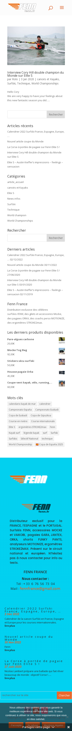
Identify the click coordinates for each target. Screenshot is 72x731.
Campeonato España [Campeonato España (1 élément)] (20, 409)
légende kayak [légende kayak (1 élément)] (31, 432)
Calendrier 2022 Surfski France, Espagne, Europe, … (33, 609)
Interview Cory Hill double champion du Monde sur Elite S (35, 74)
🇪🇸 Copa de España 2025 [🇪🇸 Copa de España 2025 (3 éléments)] (49, 444)
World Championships (45, 83)
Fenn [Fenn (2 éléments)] (52, 427)
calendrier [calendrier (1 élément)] (44, 403)
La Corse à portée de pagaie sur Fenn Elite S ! (33, 147)
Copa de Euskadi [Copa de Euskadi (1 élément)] (18, 415)
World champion (16, 215)
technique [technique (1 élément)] (47, 438)
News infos (13, 198)
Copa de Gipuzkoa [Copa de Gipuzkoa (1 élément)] (41, 415)
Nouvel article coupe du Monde (25, 141)
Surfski (11, 83)
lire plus (10, 626)
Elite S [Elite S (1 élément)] (12, 427)
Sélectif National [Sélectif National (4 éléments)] (29, 438)
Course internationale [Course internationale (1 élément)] (43, 421)
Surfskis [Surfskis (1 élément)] (13, 438)
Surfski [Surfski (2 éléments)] (54, 432)
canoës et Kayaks (48, 79)
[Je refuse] (67, 717)
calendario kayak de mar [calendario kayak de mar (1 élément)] (22, 403)
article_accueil (15, 182)
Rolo (15, 79)
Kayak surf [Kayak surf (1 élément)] (14, 432)
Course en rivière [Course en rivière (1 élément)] (18, 421)
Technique (23, 83)
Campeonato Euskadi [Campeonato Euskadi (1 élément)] (47, 409)
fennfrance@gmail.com (40, 588)
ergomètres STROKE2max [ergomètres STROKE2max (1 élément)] (32, 427)
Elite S (10, 193)
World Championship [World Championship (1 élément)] (20, 444)
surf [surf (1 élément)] (45, 432)
